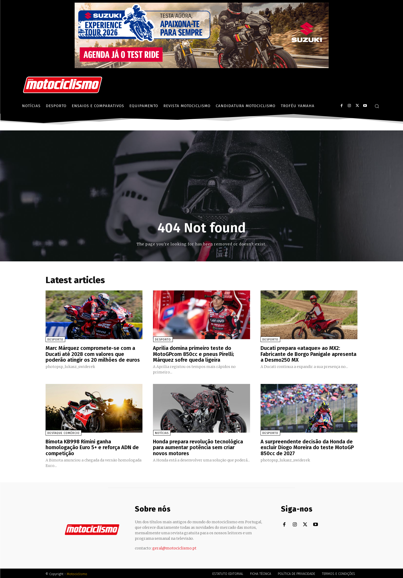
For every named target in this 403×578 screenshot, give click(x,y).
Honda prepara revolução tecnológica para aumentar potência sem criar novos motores (198, 446)
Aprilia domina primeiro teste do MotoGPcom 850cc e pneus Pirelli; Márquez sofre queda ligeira (193, 354)
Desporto (55, 339)
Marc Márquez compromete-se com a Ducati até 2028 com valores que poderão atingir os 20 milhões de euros (93, 354)
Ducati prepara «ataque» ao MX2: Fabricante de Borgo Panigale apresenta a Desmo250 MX (308, 354)
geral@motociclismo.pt (174, 546)
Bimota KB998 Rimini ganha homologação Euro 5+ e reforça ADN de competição (92, 446)
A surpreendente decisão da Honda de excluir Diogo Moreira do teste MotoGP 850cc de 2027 (307, 446)
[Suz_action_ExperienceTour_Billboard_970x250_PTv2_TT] (202, 66)
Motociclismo (77, 573)
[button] (377, 106)
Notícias (161, 432)
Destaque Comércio (63, 432)
